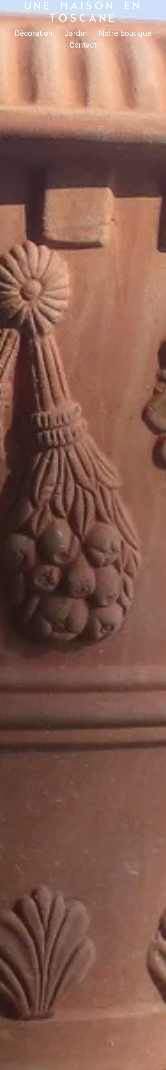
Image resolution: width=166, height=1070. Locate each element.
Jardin (75, 33)
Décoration (34, 33)
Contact (83, 45)
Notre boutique (125, 33)
